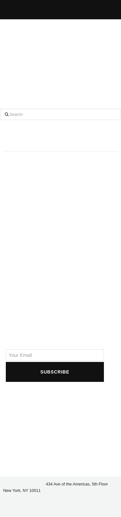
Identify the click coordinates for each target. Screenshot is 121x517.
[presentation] (55, 395)
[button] (78, 8)
